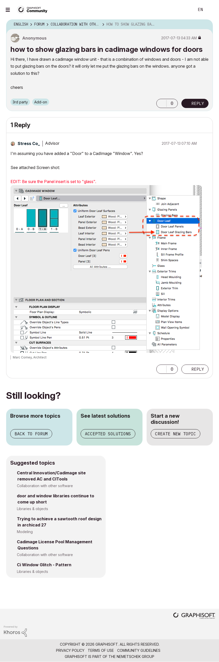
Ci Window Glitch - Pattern (44, 564)
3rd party (20, 102)
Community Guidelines (138, 650)
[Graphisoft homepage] (194, 616)
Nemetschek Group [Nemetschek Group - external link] (135, 656)
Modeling (25, 531)
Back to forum (31, 433)
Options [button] (205, 24)
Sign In (210, 9)
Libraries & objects (32, 509)
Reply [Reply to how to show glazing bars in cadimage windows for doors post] (197, 103)
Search (185, 9)
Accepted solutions (108, 433)
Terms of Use (101, 650)
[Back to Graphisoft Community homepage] (34, 9)
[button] (161, 103)
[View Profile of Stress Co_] (29, 143)
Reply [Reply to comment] (197, 369)
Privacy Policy (70, 650)
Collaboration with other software (45, 486)
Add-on (40, 102)
